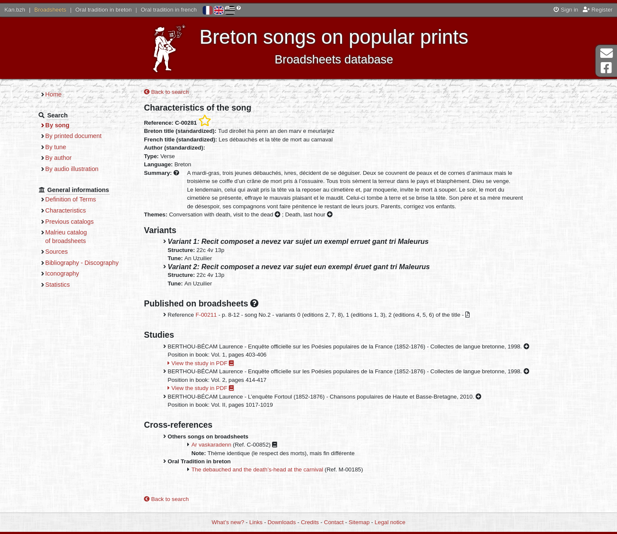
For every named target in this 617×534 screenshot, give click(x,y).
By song (57, 125)
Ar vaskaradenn (211, 444)
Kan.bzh (14, 9)
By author (58, 157)
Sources (56, 251)
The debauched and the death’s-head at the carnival (257, 469)
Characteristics (65, 210)
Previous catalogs (69, 221)
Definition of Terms (70, 199)
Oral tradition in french (169, 9)
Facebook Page (606, 68)
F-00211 (206, 315)
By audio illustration (72, 168)
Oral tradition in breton (103, 9)
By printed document (73, 135)
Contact (334, 522)
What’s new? (228, 522)
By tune (55, 147)
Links (256, 522)
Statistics (57, 284)
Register (598, 9)
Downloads (282, 522)
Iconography (62, 273)
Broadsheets (50, 9)
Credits (310, 522)
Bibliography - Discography (82, 262)
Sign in (566, 9)
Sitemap (359, 522)
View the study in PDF (201, 363)
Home (53, 94)
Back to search (166, 92)
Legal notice (389, 522)
